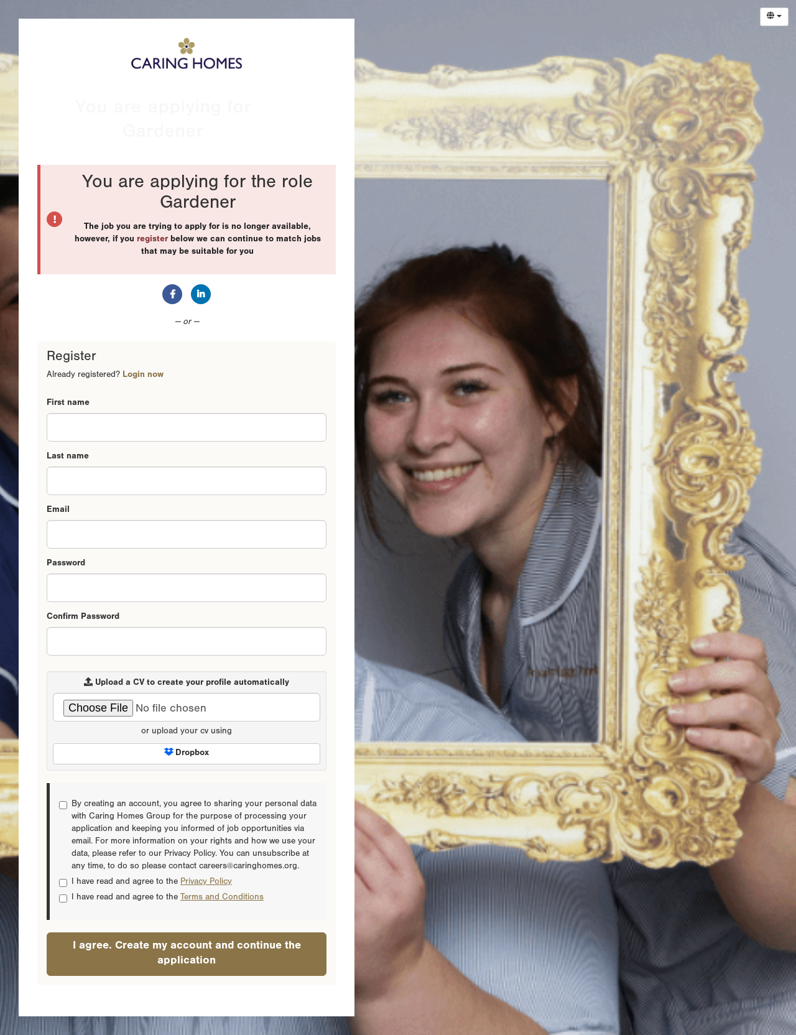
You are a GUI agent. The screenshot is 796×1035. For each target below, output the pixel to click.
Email (58, 510)
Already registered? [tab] (105, 375)
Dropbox (186, 753)
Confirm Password (83, 617)
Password (66, 564)
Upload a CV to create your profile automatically (186, 682)
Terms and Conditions (222, 898)
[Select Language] (774, 16)
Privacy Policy (206, 882)
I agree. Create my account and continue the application (187, 954)
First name (68, 403)
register (152, 240)
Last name (68, 457)
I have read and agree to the (145, 882)
